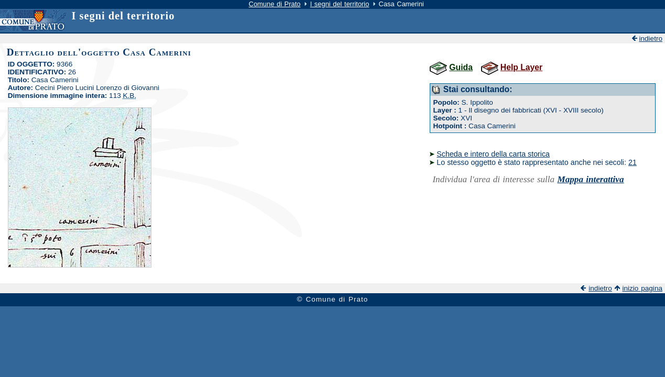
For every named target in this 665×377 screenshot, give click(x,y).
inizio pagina (642, 288)
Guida (461, 67)
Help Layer (521, 67)
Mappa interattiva (590, 179)
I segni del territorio (339, 4)
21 (632, 162)
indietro (650, 38)
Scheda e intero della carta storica (493, 154)
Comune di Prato (275, 4)
